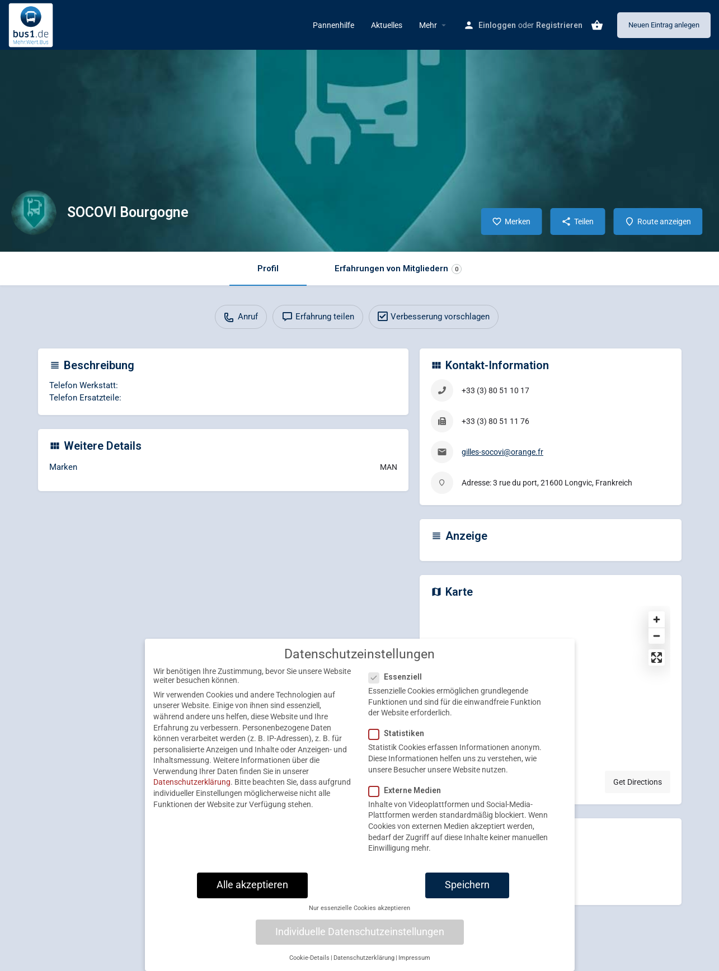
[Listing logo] (33, 212)
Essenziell (398, 686)
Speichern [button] (467, 894)
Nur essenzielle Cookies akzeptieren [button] (359, 917)
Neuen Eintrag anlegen (663, 25)
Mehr (428, 25)
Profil (268, 268)
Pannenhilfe (333, 25)
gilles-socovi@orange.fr (502, 451)
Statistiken (399, 743)
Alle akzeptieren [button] (252, 894)
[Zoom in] (656, 619)
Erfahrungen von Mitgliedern (398, 268)
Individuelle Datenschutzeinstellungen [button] (359, 941)
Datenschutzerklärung (192, 792)
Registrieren (559, 25)
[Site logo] (32, 24)
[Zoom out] (656, 636)
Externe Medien (408, 799)
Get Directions (637, 781)
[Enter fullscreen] (656, 657)
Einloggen (497, 25)
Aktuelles (386, 25)
